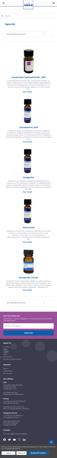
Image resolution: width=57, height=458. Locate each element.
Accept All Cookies (38, 453)
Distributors (7, 357)
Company (6, 347)
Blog (5, 354)
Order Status (8, 371)
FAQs (5, 349)
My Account (7, 373)
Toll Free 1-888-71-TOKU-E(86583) (15, 434)
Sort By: (10, 34)
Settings (8, 453)
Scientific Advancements (12, 359)
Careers (6, 352)
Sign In (5, 368)
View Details (28, 92)
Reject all (21, 453)
